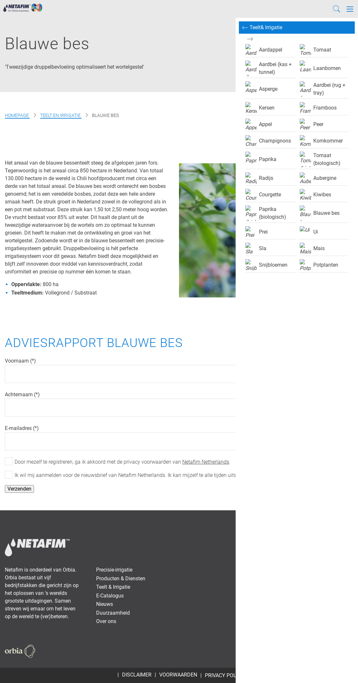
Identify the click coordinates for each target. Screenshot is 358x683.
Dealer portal (333, 524)
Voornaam (17, 361)
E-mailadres (19, 428)
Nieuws (104, 604)
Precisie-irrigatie (114, 570)
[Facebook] (308, 651)
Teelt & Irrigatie (113, 587)
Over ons (106, 621)
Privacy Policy (224, 675)
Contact (267, 524)
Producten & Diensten (120, 578)
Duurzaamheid (113, 613)
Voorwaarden (178, 675)
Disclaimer (136, 675)
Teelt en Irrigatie (61, 115)
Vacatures (297, 524)
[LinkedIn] (340, 651)
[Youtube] (329, 651)
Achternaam (19, 394)
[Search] (336, 9)
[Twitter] (317, 651)
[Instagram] (350, 651)
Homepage (17, 115)
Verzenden (19, 489)
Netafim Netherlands (205, 462)
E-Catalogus (110, 596)
